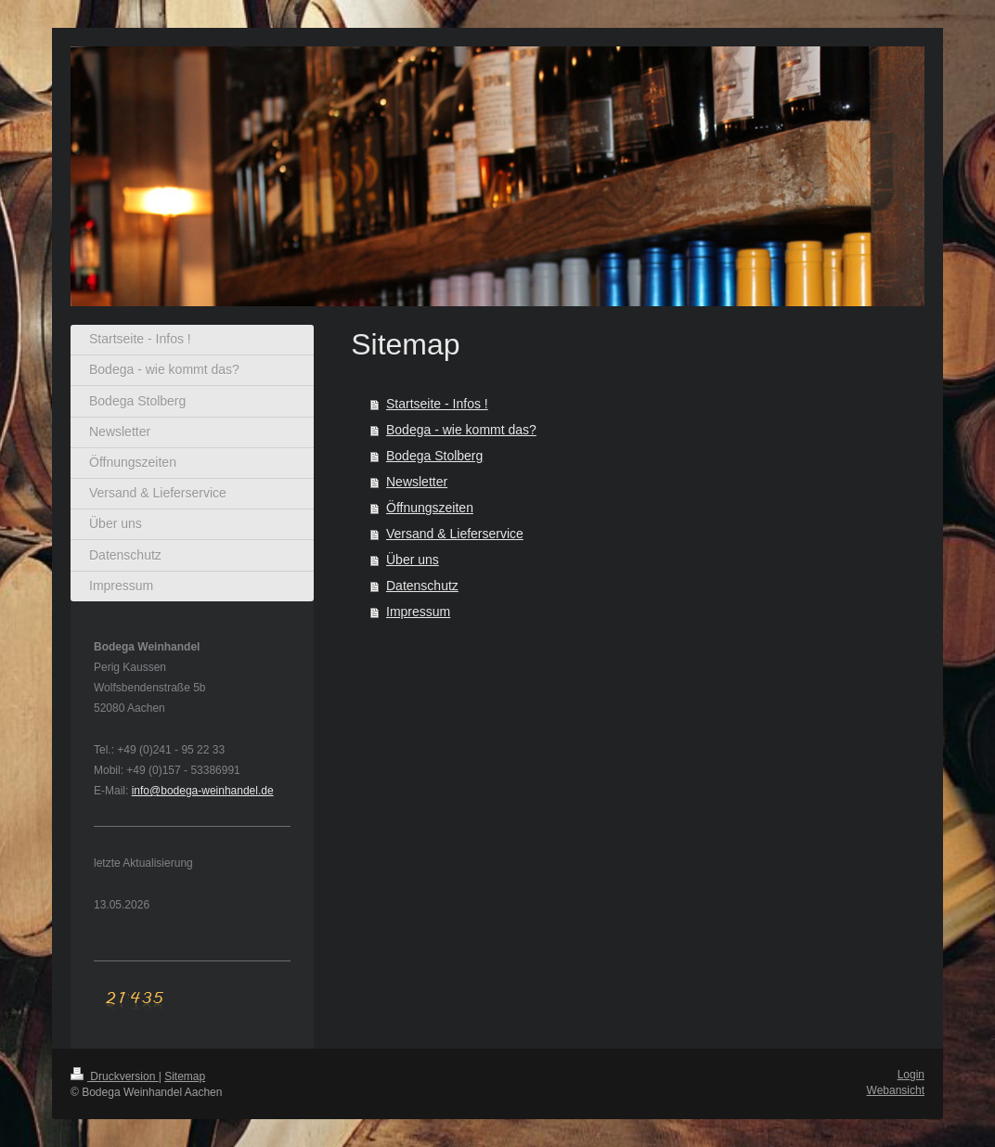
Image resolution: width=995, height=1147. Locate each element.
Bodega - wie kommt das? (461, 429)
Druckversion (115, 1076)
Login (911, 1074)
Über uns (412, 559)
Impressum (418, 611)
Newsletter (416, 481)
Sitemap (184, 1076)
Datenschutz (422, 585)
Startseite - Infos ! (437, 403)
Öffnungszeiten (429, 507)
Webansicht (895, 1090)
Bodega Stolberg (434, 455)
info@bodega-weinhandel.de (203, 790)
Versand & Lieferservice (454, 533)
